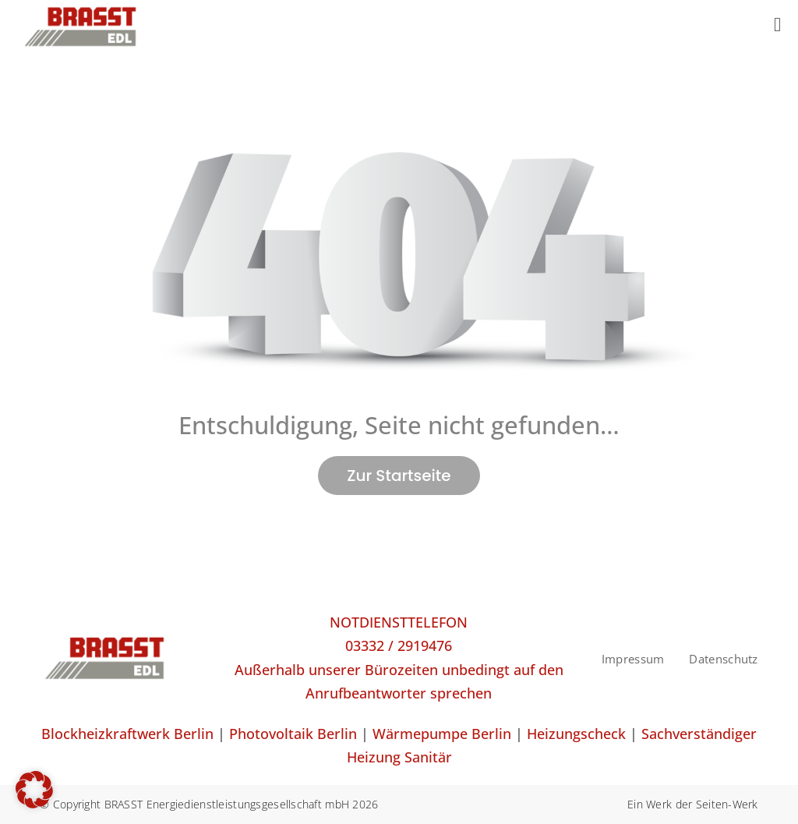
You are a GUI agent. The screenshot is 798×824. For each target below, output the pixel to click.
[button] (34, 789)
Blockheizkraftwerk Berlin (127, 733)
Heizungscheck (576, 733)
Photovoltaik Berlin (293, 733)
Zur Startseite (398, 475)
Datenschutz (723, 659)
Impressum (633, 659)
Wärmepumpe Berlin (442, 733)
